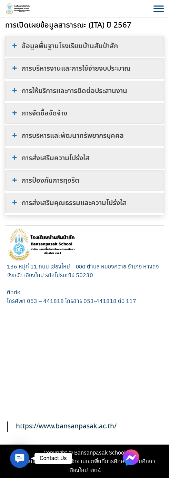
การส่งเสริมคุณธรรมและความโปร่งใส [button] (68, 203)
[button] (19, 458)
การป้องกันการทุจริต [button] (45, 180)
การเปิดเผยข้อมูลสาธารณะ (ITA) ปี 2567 (68, 25)
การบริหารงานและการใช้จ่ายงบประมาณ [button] (71, 68)
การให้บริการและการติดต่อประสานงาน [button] (69, 91)
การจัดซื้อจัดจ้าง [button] (39, 113)
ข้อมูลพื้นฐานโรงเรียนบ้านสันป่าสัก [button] (64, 46)
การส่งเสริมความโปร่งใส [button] (50, 158)
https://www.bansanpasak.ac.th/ (66, 426)
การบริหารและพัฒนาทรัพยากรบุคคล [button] (67, 136)
